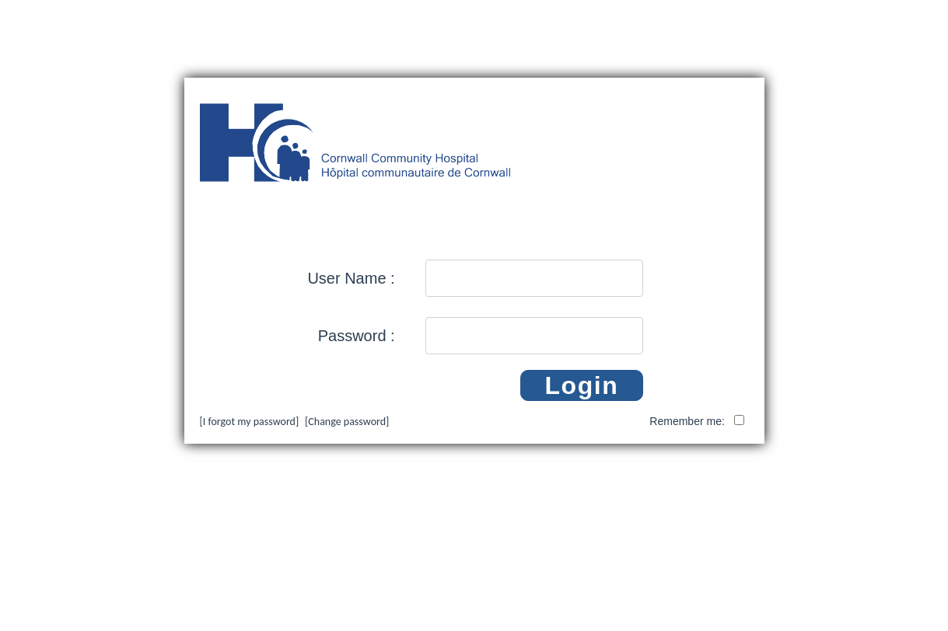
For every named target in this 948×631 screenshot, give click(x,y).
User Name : (350, 278)
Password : (356, 335)
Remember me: (688, 421)
